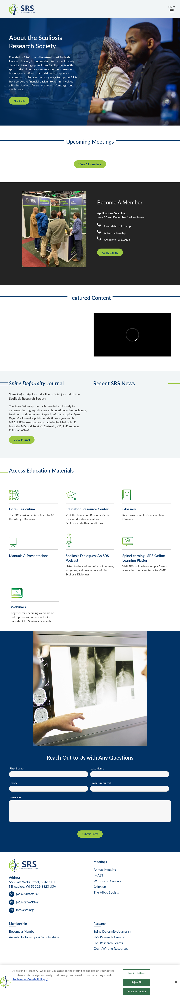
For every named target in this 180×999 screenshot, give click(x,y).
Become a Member (22, 931)
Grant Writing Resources (111, 948)
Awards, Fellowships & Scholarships (34, 937)
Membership (18, 923)
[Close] (176, 982)
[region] (90, 982)
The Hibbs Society (106, 892)
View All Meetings (90, 164)
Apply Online (110, 252)
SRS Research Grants (108, 943)
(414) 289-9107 (27, 894)
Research (100, 923)
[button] (172, 9)
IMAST (98, 875)
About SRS (19, 101)
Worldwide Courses (107, 881)
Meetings (100, 862)
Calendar (100, 887)
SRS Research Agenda (109, 937)
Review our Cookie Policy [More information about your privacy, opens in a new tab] (29, 979)
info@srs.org (25, 910)
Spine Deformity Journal (111, 931)
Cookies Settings (136, 973)
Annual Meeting (105, 870)
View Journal (22, 439)
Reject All (136, 982)
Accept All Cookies (136, 991)
